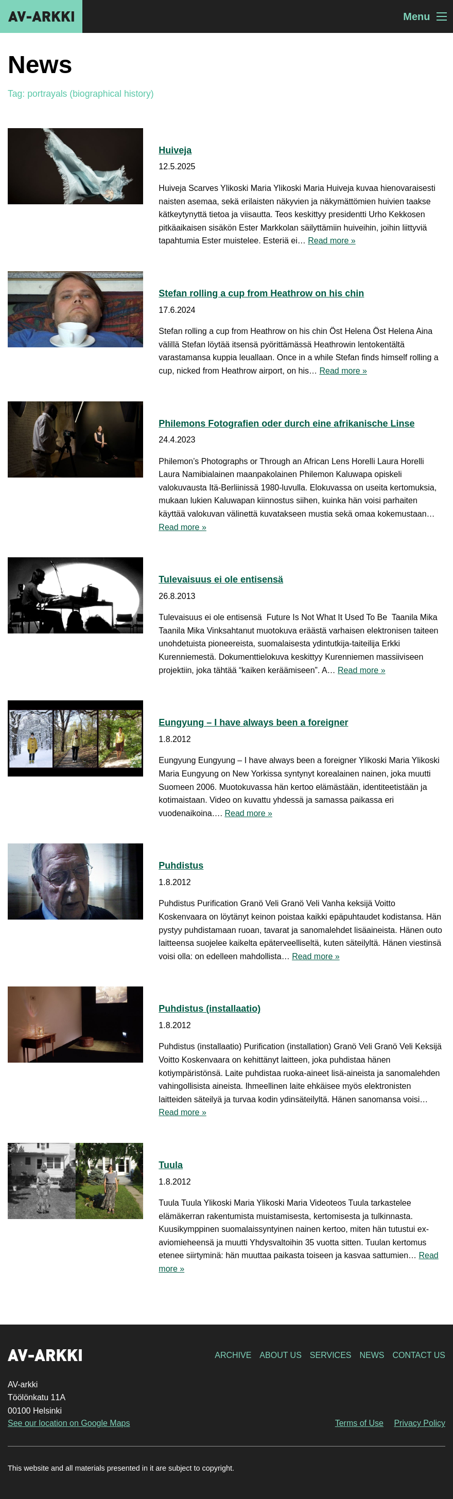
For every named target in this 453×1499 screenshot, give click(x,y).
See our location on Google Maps (69, 1423)
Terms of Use (359, 1423)
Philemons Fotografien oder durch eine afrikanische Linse (286, 423)
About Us (280, 1355)
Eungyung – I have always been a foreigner (253, 722)
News (371, 1355)
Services (331, 1355)
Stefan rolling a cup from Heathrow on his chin (261, 293)
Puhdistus (181, 865)
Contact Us (418, 1355)
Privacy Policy (419, 1423)
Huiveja (175, 150)
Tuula (171, 1165)
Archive (233, 1355)
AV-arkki (41, 16)
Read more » (332, 240)
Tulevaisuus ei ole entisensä (221, 579)
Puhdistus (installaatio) (209, 1008)
